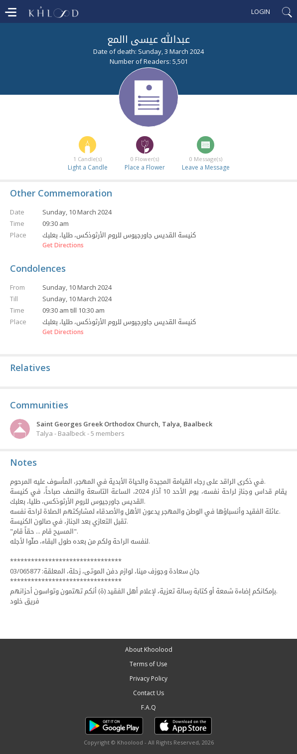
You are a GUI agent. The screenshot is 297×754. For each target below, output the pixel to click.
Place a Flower (145, 167)
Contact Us (148, 693)
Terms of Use (148, 664)
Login (260, 11)
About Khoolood (148, 649)
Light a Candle (88, 167)
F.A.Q (148, 707)
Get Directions (63, 245)
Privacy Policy (148, 678)
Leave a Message (206, 167)
